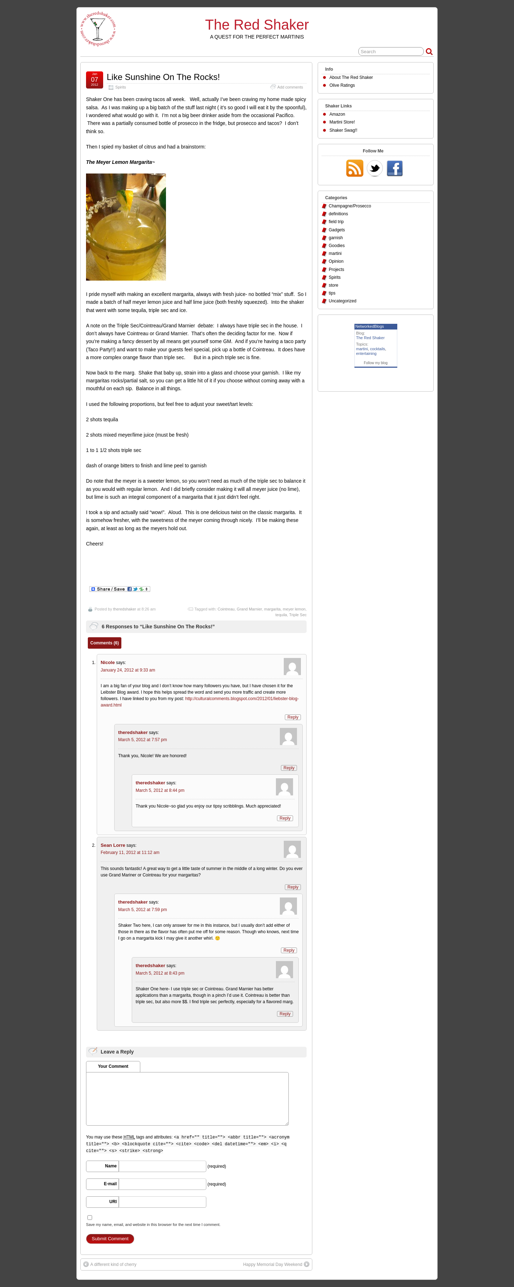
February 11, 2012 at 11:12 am (130, 852)
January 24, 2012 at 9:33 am (128, 670)
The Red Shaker (257, 24)
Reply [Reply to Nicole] (292, 717)
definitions (338, 213)
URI (113, 1201)
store (333, 285)
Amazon (337, 114)
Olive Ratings (342, 85)
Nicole (108, 662)
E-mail (110, 1183)
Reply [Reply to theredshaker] (288, 767)
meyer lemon (294, 609)
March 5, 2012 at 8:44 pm (160, 790)
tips (332, 293)
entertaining (366, 353)
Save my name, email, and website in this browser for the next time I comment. (153, 1224)
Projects (336, 269)
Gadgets (337, 229)
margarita (272, 609)
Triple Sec (298, 615)
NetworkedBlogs (370, 326)
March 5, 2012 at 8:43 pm (160, 973)
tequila (281, 615)
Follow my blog (376, 363)
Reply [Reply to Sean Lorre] (292, 887)
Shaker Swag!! (343, 130)
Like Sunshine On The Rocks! (163, 77)
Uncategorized (342, 300)
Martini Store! (342, 122)
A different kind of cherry (113, 1264)
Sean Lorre (113, 845)
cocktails (377, 349)
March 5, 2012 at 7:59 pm (142, 909)
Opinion (336, 261)
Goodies (337, 245)
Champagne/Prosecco (350, 205)
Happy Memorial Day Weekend (272, 1264)
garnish (336, 237)
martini (335, 253)
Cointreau (226, 609)
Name (111, 1165)
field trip (336, 221)
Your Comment (113, 1066)
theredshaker (124, 609)
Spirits (120, 87)
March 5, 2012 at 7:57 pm (142, 739)
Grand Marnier (249, 609)
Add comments (290, 87)
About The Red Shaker (351, 77)
